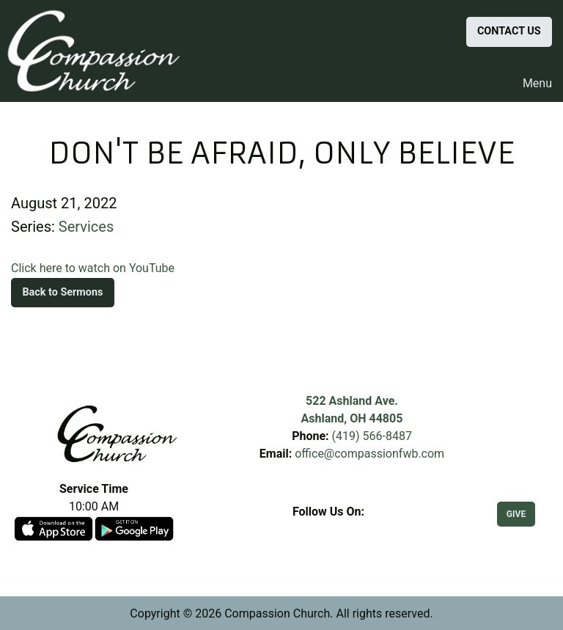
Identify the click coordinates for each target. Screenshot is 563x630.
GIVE (516, 514)
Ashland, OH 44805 (352, 418)
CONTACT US (509, 31)
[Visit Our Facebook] (328, 529)
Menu (530, 83)
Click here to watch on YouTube (92, 268)
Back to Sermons (62, 292)
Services (86, 226)
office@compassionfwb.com (369, 454)
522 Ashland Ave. (352, 401)
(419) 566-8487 (372, 436)
